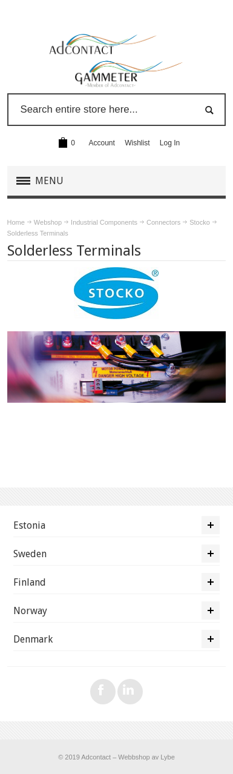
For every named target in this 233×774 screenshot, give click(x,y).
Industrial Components (104, 222)
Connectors (163, 222)
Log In (170, 143)
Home (16, 222)
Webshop (48, 222)
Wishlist (137, 143)
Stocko (199, 222)
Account (102, 143)
